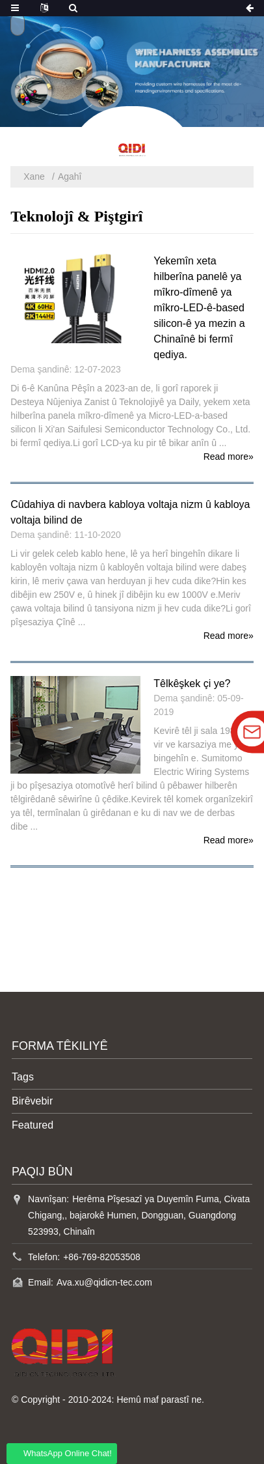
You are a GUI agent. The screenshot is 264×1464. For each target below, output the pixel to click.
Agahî (70, 176)
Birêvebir (32, 1100)
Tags (23, 1076)
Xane (34, 176)
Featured (32, 1125)
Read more (229, 456)
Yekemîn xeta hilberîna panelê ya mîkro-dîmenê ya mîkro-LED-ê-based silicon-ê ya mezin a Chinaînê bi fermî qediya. (199, 307)
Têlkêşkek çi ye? (191, 683)
